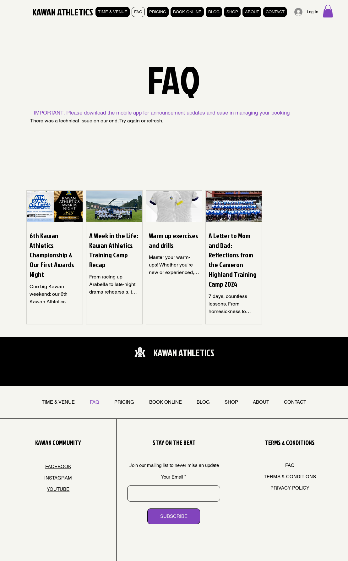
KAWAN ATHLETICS (62, 12)
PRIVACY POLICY (289, 488)
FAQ (290, 465)
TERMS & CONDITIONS (290, 476)
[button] (328, 11)
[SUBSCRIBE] (173, 516)
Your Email (172, 476)
